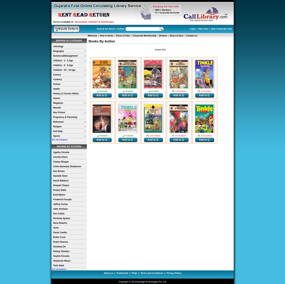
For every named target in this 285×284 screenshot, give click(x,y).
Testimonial (122, 273)
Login (193, 29)
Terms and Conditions (152, 273)
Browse (163, 35)
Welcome (92, 35)
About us (108, 273)
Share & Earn (176, 35)
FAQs (134, 273)
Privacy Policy (173, 273)
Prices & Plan (123, 35)
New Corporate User (221, 29)
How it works (106, 35)
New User (203, 29)
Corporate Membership (144, 35)
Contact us (191, 35)
